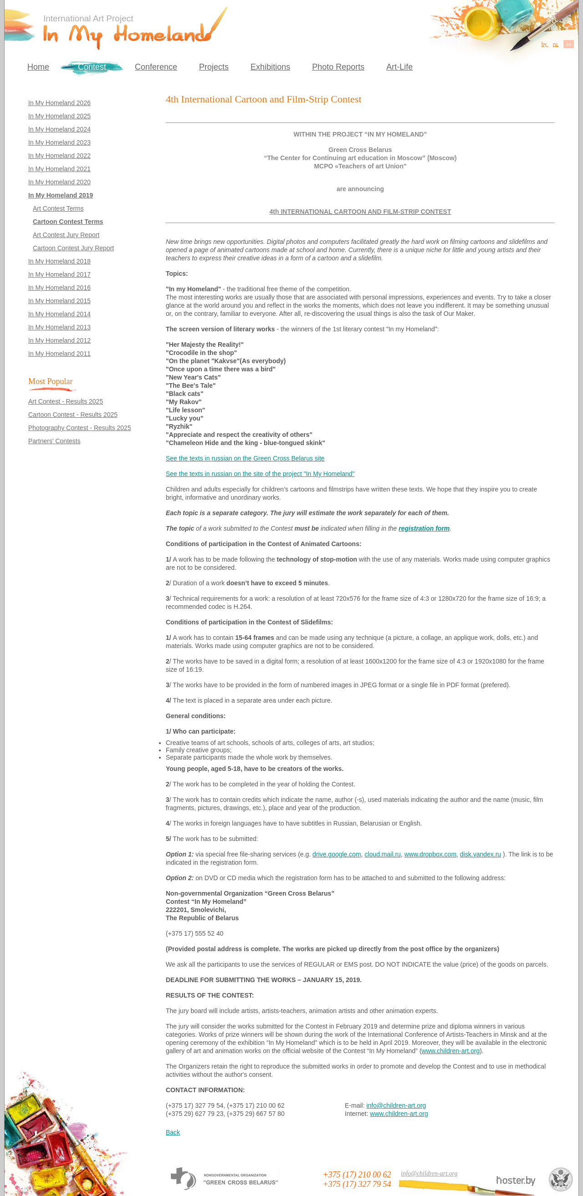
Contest (92, 66)
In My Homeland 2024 (59, 129)
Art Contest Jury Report (66, 234)
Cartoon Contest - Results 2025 (73, 414)
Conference (156, 66)
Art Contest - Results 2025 (65, 401)
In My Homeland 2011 (59, 353)
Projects (214, 66)
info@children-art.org (396, 1105)
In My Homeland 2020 (59, 182)
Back (173, 1132)
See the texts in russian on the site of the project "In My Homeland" (260, 473)
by (545, 44)
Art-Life (399, 66)
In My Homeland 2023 (59, 142)
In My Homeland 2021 (59, 168)
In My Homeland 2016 (59, 287)
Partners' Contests (54, 441)
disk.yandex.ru (480, 854)
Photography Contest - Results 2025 (79, 427)
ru (556, 44)
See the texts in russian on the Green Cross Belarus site (245, 458)
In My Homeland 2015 (59, 300)
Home (38, 66)
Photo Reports (338, 66)
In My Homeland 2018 (59, 261)
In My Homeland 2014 (59, 314)
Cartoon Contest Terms (68, 221)
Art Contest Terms (58, 208)
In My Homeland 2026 (59, 102)
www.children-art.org (451, 1050)
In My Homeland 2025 (59, 116)
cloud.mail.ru (383, 854)
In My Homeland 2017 (59, 274)
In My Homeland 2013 (59, 327)
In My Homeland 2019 (60, 195)
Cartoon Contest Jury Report (73, 248)
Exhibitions (270, 66)
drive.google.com (336, 854)
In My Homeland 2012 (59, 340)
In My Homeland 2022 (59, 155)
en (568, 44)
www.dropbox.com (430, 854)
